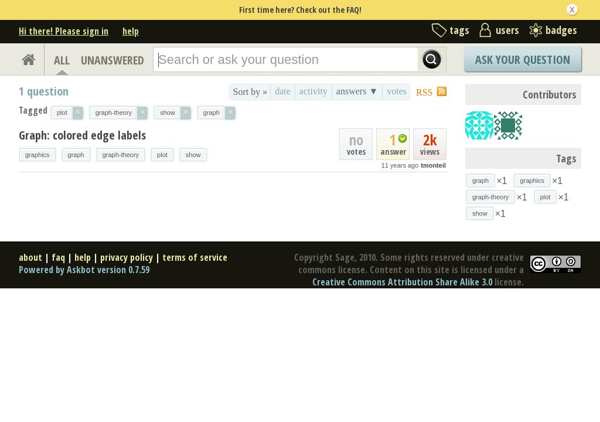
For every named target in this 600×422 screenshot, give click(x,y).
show (193, 154)
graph (76, 154)
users (507, 30)
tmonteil (433, 165)
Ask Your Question (522, 59)
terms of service (194, 257)
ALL (62, 60)
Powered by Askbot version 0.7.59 (84, 269)
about (30, 257)
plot (162, 154)
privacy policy (126, 257)
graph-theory (121, 154)
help (130, 31)
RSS (424, 92)
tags (459, 30)
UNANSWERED (112, 60)
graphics (37, 154)
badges (561, 30)
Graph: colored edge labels (82, 135)
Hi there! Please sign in (63, 31)
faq (58, 257)
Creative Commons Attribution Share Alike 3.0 (402, 281)
